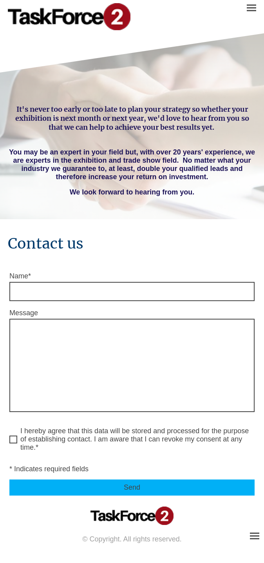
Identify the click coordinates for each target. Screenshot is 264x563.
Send (132, 487)
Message (23, 313)
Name (20, 276)
